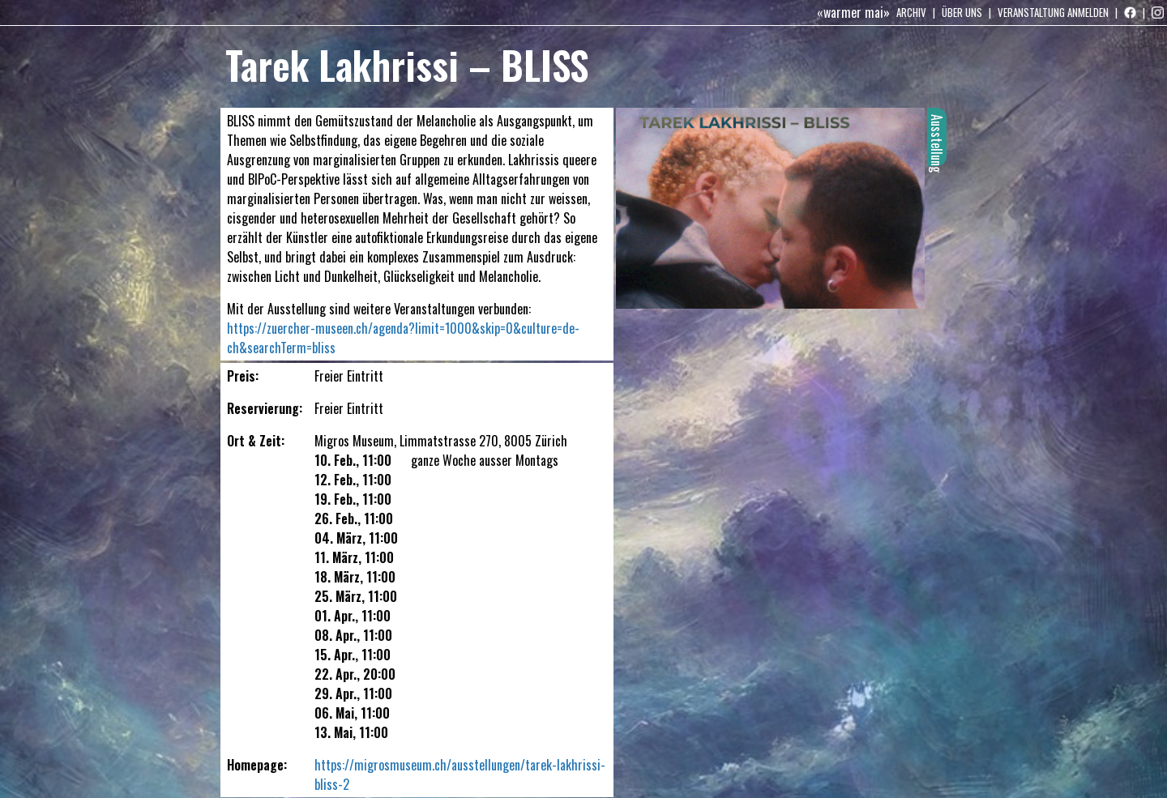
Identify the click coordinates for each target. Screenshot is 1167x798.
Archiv (911, 12)
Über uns (962, 12)
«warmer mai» (853, 12)
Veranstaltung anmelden (1053, 12)
